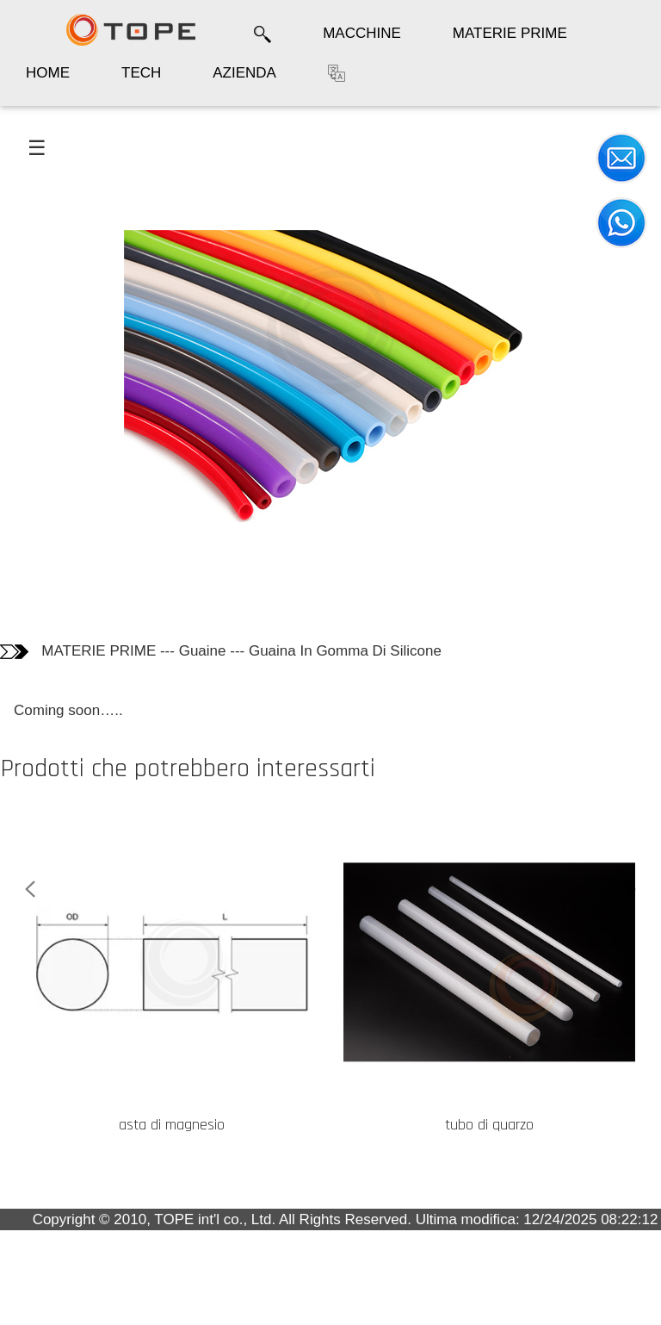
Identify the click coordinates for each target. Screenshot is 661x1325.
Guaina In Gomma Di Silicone (345, 651)
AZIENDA (244, 73)
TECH (141, 73)
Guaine (202, 651)
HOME (48, 73)
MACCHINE (362, 33)
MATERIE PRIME (510, 33)
